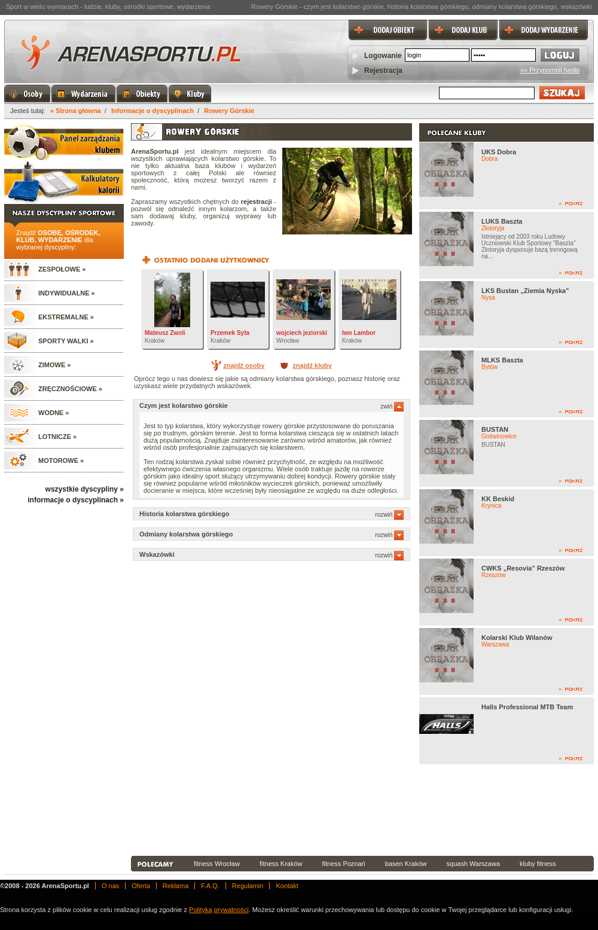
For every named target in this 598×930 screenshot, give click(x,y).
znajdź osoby (243, 365)
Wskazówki (271, 554)
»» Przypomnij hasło (549, 70)
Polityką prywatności (219, 909)
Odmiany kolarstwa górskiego (271, 534)
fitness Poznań (343, 863)
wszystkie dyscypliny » (84, 489)
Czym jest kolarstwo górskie (271, 405)
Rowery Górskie (229, 110)
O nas (110, 885)
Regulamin (248, 885)
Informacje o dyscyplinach (152, 110)
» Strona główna (75, 110)
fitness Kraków (281, 863)
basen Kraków (406, 863)
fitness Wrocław (217, 863)
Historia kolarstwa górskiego (271, 513)
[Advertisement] (184, 810)
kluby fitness (538, 863)
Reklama (175, 885)
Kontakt (287, 885)
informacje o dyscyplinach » (76, 500)
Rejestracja (383, 70)
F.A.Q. (210, 885)
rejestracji (256, 201)
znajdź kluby (311, 365)
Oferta (141, 885)
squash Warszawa (473, 863)
